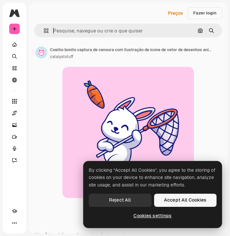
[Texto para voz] (14, 148)
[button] (43, 30)
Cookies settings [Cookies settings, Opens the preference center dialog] (152, 216)
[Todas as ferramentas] (14, 101)
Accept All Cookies (185, 200)
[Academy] (14, 211)
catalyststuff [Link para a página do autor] (61, 56)
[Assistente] (14, 160)
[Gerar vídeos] (14, 136)
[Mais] (14, 223)
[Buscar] (14, 56)
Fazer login (205, 13)
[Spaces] (14, 113)
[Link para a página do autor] (41, 52)
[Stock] (14, 68)
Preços (175, 13)
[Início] (14, 44)
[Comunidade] (14, 80)
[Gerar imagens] (14, 125)
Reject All (120, 200)
